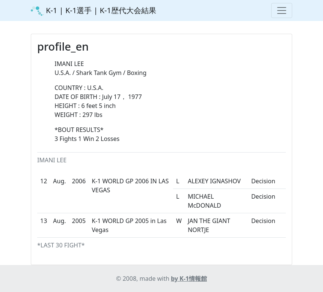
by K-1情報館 (189, 278)
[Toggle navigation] (281, 10)
